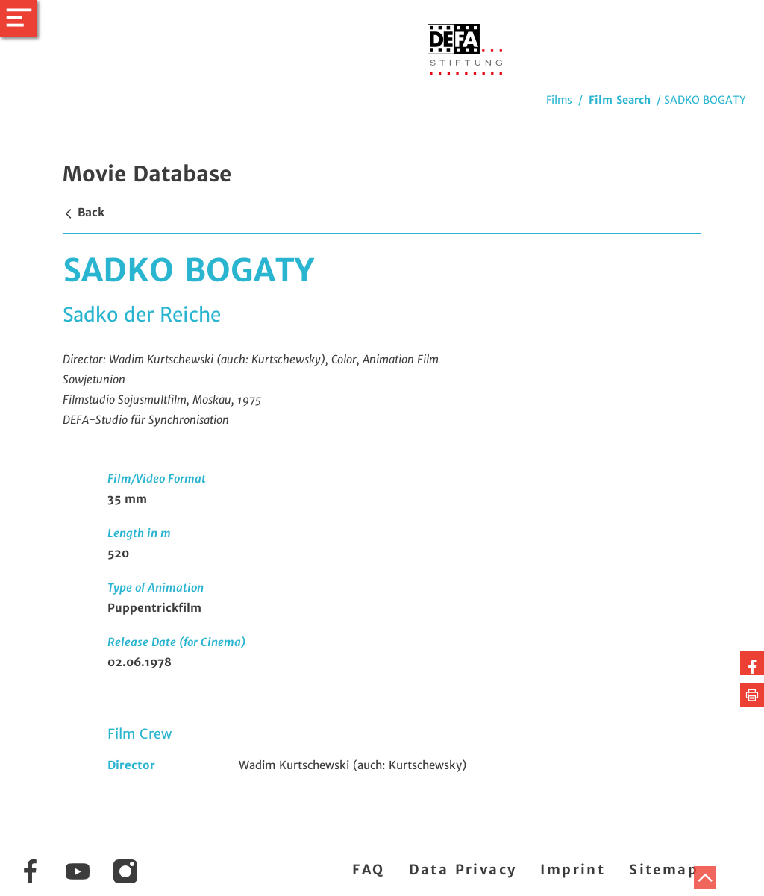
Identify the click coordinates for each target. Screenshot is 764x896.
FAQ (368, 869)
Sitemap (663, 869)
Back (83, 212)
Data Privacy (463, 869)
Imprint (572, 869)
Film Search (620, 100)
